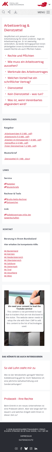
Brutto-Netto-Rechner (15, 199)
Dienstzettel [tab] (13, 88)
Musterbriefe (11, 187)
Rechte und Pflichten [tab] (19, 56)
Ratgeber (9, 184)
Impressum (26, 436)
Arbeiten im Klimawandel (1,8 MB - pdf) (22, 139)
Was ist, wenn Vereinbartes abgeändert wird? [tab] (23, 102)
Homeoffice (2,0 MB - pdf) (16, 143)
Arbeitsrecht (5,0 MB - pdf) (16, 136)
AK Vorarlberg (10, 272)
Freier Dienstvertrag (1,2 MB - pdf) (20, 146)
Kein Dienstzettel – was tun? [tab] (23, 94)
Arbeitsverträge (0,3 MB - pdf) (18, 133)
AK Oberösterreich (12, 260)
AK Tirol (7, 269)
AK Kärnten (9, 254)
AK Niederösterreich (13, 257)
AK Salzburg (9, 263)
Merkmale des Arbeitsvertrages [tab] (26, 72)
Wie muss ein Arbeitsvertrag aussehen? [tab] (24, 64)
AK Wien (8, 275)
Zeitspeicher (11, 202)
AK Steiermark (10, 266)
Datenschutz (26, 440)
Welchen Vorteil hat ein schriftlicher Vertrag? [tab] (20, 80)
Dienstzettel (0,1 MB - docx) (17, 158)
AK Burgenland (11, 251)
